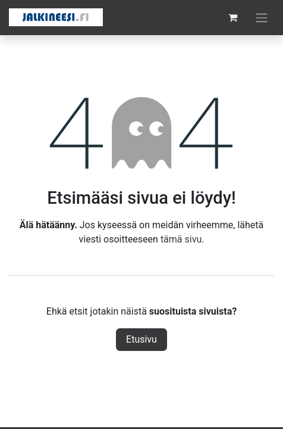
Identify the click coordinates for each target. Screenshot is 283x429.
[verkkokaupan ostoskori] (232, 17)
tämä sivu (181, 239)
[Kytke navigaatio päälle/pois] (261, 17)
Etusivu (141, 339)
